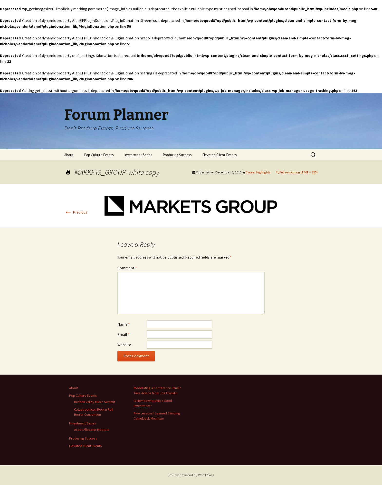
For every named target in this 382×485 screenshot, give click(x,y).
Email (123, 334)
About (69, 155)
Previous (75, 212)
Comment (127, 267)
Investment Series (138, 155)
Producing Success (177, 155)
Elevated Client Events (219, 155)
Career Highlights (258, 172)
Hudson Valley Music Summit (94, 402)
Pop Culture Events (99, 155)
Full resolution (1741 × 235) (298, 172)
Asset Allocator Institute (91, 429)
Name (123, 324)
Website (124, 344)
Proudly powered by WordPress (191, 475)
